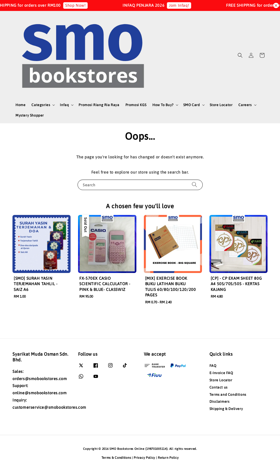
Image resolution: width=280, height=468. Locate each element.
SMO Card (191, 105)
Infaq (64, 105)
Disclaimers (219, 401)
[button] (240, 55)
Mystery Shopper (29, 115)
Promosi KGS (136, 105)
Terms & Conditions (116, 458)
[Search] (194, 185)
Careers (245, 105)
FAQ (212, 366)
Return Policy (168, 458)
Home (20, 105)
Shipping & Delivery (226, 409)
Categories (40, 105)
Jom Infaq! (183, 5)
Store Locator (221, 105)
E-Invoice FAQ (221, 373)
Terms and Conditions (227, 395)
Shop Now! (80, 5)
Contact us (218, 387)
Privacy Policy (144, 458)
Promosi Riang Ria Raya (99, 105)
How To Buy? (163, 105)
